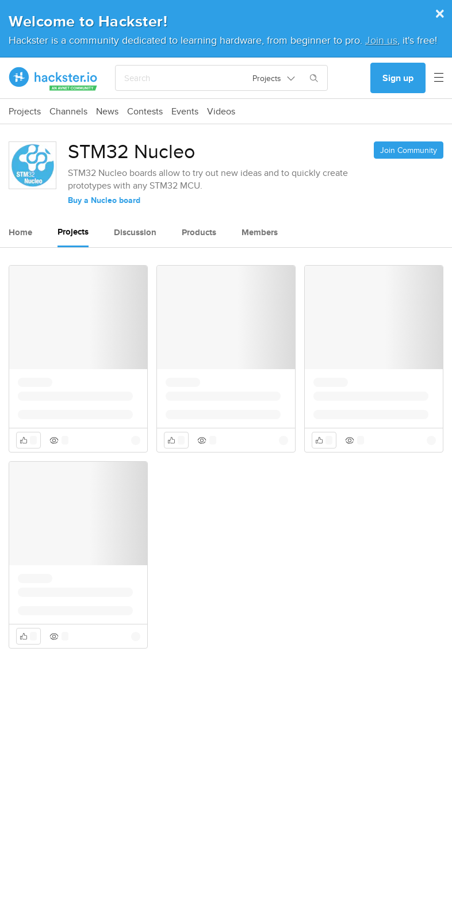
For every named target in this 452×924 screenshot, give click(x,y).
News (107, 111)
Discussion (135, 232)
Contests (145, 111)
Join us (381, 40)
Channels (68, 111)
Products (199, 232)
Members (260, 232)
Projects (25, 111)
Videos (221, 111)
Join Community (408, 150)
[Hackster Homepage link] (53, 78)
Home (20, 232)
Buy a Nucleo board (104, 200)
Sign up (397, 78)
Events (184, 111)
